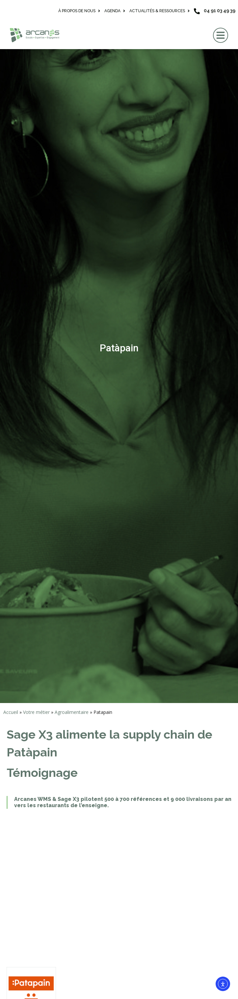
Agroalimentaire (72, 712)
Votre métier (36, 712)
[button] (220, 35)
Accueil (10, 712)
